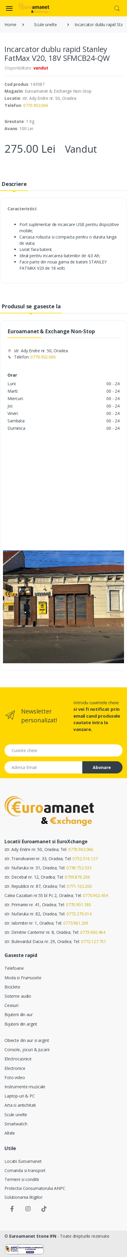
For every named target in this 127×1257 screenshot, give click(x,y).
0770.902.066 (35, 105)
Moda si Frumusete (22, 977)
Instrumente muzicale (24, 1086)
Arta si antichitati (20, 1105)
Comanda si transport (25, 1170)
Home (10, 24)
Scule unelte (45, 24)
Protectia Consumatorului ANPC (34, 1188)
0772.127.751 (93, 941)
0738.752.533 (79, 868)
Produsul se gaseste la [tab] (31, 306)
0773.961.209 (75, 923)
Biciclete (12, 987)
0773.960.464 (92, 932)
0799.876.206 (77, 877)
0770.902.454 (95, 895)
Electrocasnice (18, 1059)
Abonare (102, 767)
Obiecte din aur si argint (26, 1040)
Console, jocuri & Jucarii (26, 1049)
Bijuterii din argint (20, 1024)
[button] (117, 7)
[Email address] (43, 767)
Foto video (14, 1077)
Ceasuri (11, 1005)
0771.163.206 (79, 886)
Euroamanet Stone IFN (32, 1236)
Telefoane (14, 968)
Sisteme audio (17, 996)
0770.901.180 (78, 904)
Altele (9, 1133)
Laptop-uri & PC (19, 1096)
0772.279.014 (79, 914)
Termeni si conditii (21, 1179)
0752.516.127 (84, 858)
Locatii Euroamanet (22, 1161)
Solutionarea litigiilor (23, 1197)
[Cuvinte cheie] (63, 750)
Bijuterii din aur (18, 1014)
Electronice (14, 1068)
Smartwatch (15, 1124)
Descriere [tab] (14, 183)
